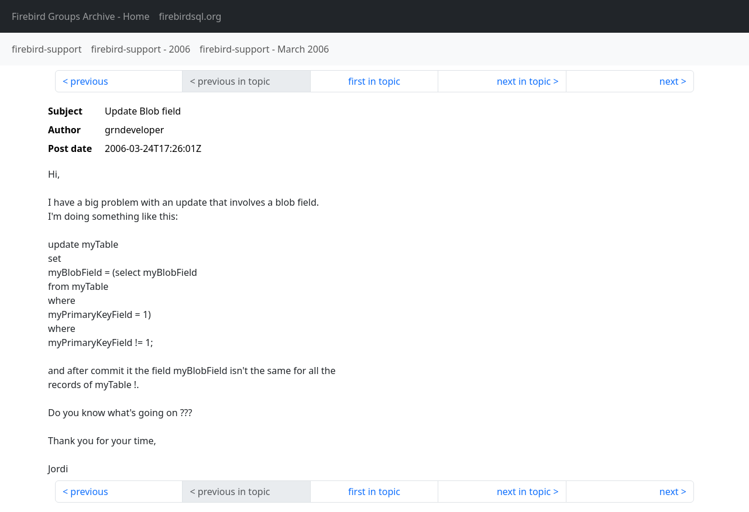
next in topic (524, 81)
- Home (81, 16)
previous (89, 81)
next (669, 81)
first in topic (374, 81)
